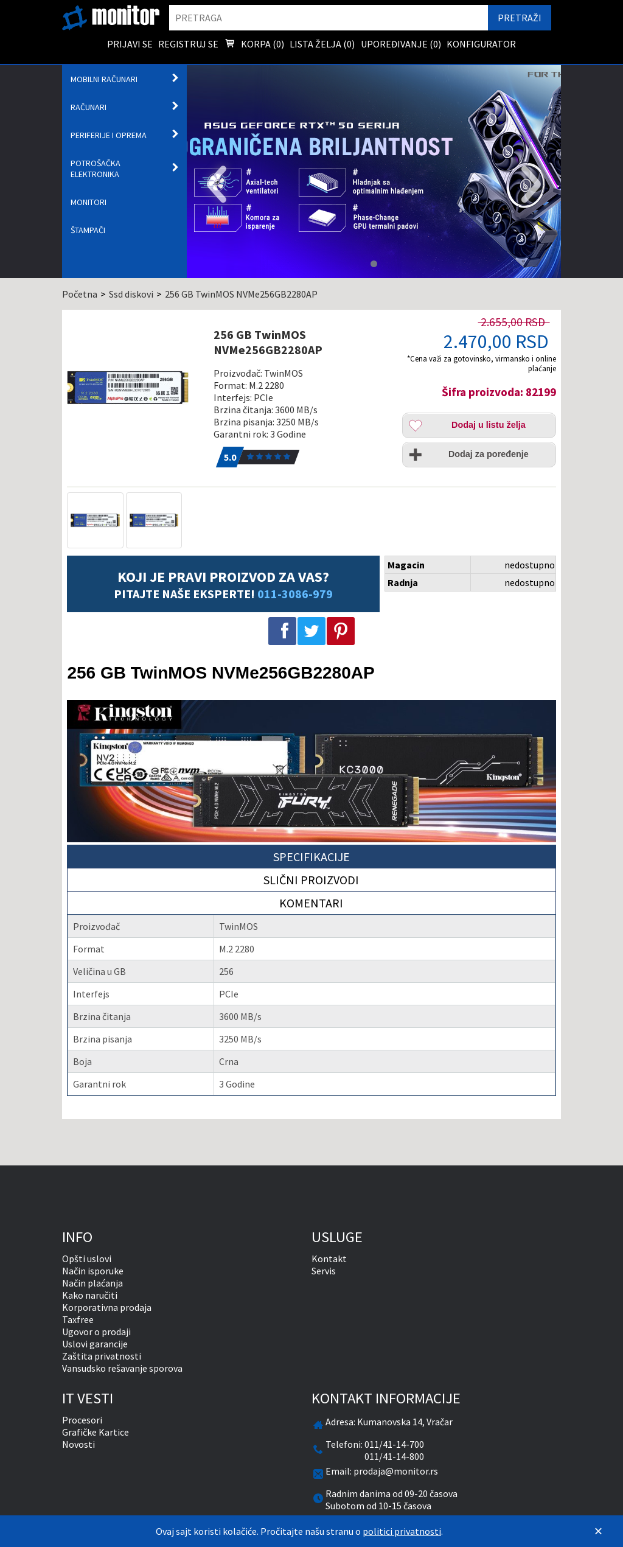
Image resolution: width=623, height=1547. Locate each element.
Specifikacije (311, 856)
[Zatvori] (599, 1531)
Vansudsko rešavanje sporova (122, 1368)
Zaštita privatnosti (101, 1356)
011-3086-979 (295, 593)
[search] (328, 17)
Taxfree (78, 1319)
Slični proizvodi (311, 879)
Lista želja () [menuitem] (322, 44)
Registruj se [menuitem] (188, 44)
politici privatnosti (402, 1531)
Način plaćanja (92, 1283)
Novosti (78, 1444)
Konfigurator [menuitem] (481, 44)
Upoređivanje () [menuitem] (401, 44)
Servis (324, 1271)
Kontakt (329, 1258)
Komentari (311, 902)
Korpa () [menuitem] (254, 45)
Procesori (82, 1420)
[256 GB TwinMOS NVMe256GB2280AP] (135, 388)
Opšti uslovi (86, 1258)
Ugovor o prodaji (96, 1331)
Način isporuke (93, 1271)
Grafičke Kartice (95, 1432)
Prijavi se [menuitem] (130, 44)
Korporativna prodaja (106, 1307)
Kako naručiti (89, 1295)
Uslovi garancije (95, 1344)
